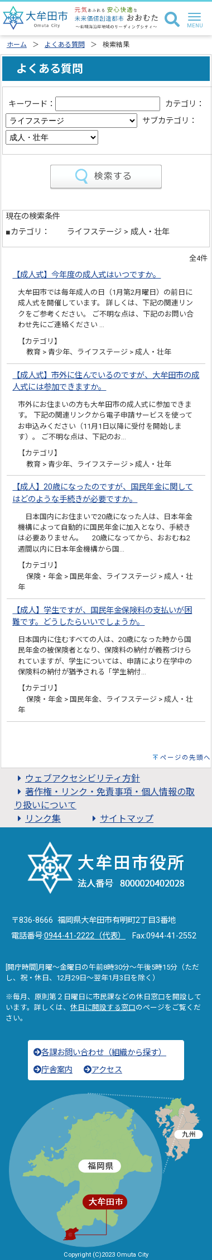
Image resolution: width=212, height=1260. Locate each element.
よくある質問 (65, 45)
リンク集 (37, 818)
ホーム (17, 45)
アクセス (103, 1070)
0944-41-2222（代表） (85, 936)
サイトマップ (121, 818)
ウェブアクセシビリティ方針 (77, 778)
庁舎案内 (53, 1070)
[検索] (172, 20)
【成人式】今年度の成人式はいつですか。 (86, 275)
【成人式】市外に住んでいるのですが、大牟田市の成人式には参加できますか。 (105, 381)
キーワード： (31, 104)
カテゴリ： (184, 104)
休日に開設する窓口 (103, 1007)
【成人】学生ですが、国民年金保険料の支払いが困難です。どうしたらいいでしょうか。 (102, 616)
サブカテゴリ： (169, 121)
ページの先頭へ (185, 757)
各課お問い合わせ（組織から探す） (99, 1052)
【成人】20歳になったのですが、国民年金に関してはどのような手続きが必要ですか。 (102, 493)
